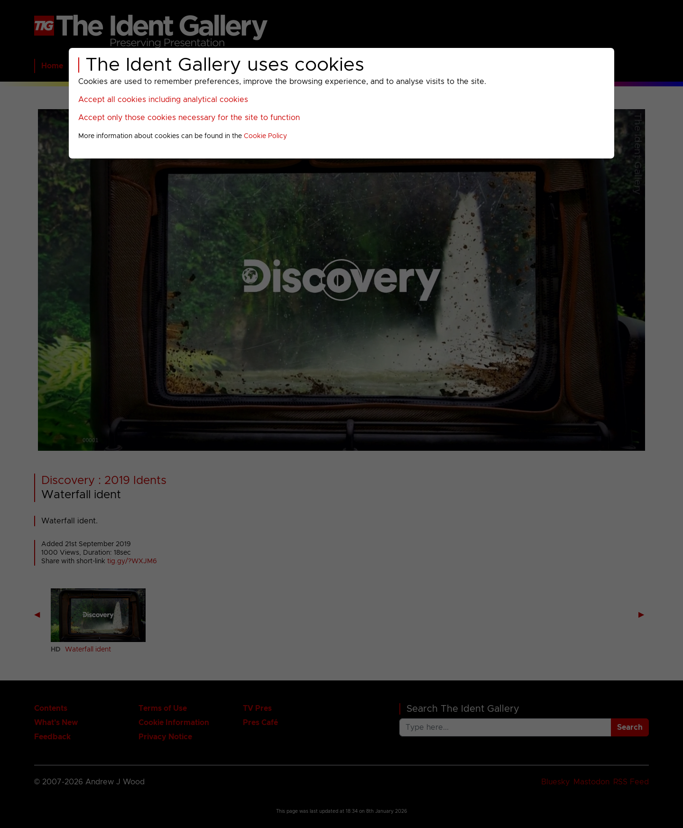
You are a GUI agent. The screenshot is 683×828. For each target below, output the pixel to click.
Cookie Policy (265, 136)
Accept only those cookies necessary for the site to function (189, 117)
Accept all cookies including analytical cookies (163, 99)
